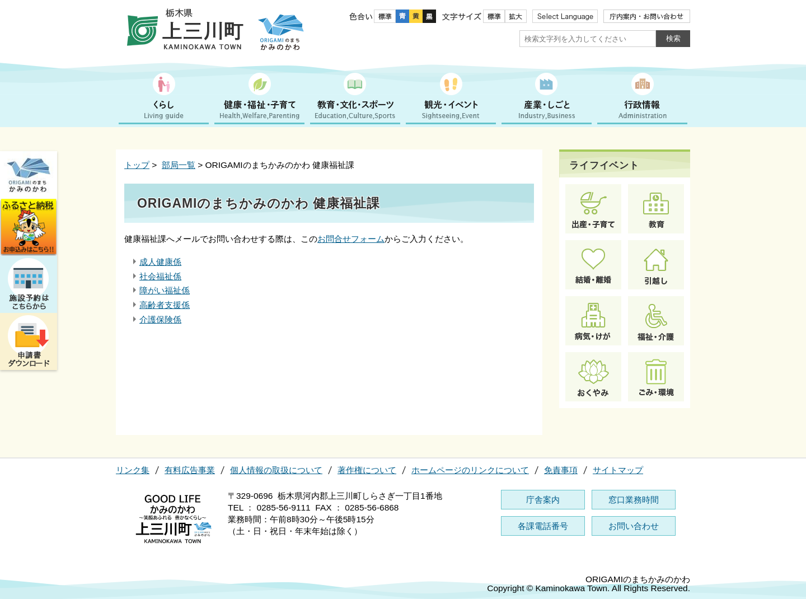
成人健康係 (160, 261)
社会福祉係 (160, 276)
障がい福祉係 (164, 290)
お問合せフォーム (351, 239)
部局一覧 (178, 165)
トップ (136, 165)
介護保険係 (160, 319)
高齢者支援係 (164, 305)
